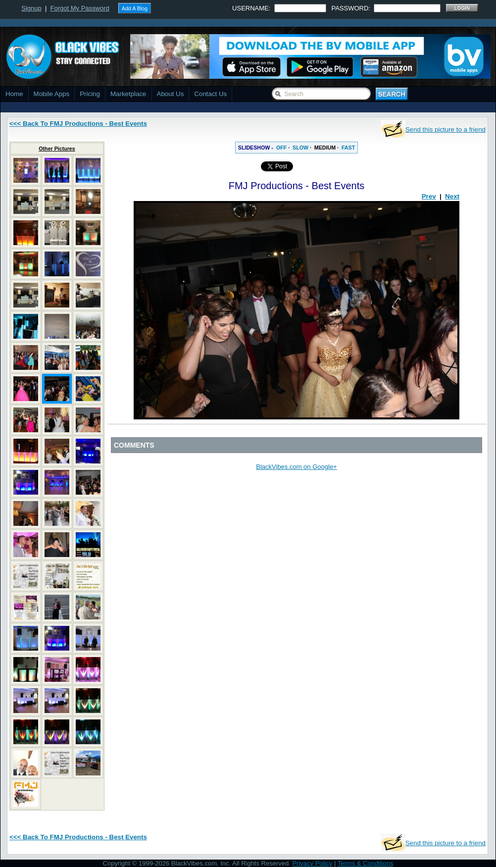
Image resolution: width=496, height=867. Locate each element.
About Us (170, 94)
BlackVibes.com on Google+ (296, 466)
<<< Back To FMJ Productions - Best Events (78, 123)
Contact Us (210, 94)
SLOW (300, 148)
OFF (281, 148)
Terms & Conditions (366, 863)
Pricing (90, 94)
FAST (348, 148)
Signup (31, 8)
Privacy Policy (312, 863)
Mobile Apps (52, 94)
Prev (429, 196)
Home (14, 94)
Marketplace (128, 94)
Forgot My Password (79, 8)
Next (452, 196)
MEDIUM (325, 148)
